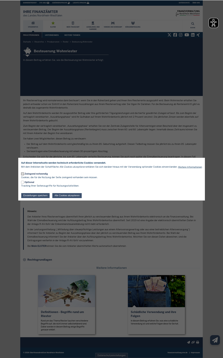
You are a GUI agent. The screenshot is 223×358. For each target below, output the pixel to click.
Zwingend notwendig (36, 173)
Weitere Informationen (190, 167)
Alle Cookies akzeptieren (67, 195)
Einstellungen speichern (35, 195)
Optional (29, 182)
